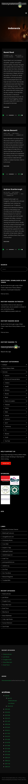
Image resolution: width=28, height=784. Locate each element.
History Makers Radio (8, 368)
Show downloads (6, 680)
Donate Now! (6, 463)
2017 (7, 733)
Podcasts (7, 404)
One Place (5, 569)
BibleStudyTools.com (8, 533)
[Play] (3, 115)
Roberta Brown (6, 594)
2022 (7, 718)
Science (7, 415)
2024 (7, 712)
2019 (7, 727)
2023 (7, 715)
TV (5, 430)
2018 (7, 730)
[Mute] (19, 115)
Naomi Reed (9, 52)
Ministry (7, 390)
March (10, 706)
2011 (7, 751)
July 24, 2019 (7, 192)
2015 (7, 739)
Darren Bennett (10, 130)
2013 (7, 745)
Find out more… (5, 294)
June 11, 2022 (7, 133)
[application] (14, 115)
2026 (7, 696)
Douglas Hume (6, 601)
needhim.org (5, 566)
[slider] (22, 116)
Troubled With (6, 580)
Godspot (4, 364)
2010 (7, 754)
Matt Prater (18, 55)
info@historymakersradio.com (12, 311)
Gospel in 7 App (6, 547)
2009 (7, 757)
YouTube (7, 441)
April (10, 698)
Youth (6, 437)
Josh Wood (5, 597)
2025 (7, 709)
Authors (7, 375)
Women (7, 434)
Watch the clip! (6, 352)
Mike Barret (5, 612)
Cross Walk (5, 544)
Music (6, 397)
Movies (7, 394)
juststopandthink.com (8, 562)
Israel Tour (5, 558)
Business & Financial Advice (12, 379)
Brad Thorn (5, 608)
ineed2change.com (7, 555)
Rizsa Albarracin (6, 605)
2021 (7, 721)
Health (7, 386)
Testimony (8, 426)
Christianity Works (7, 540)
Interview (4, 372)
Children (7, 383)
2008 (7, 760)
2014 (7, 742)
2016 (7, 736)
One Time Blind (6, 573)
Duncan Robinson (7, 623)
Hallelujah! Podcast (7, 551)
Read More (6, 107)
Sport (6, 423)
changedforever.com (8, 537)
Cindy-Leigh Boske (7, 619)
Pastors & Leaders (10, 401)
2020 (7, 724)
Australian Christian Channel (10, 529)
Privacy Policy (22, 777)
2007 (7, 763)
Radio (6, 412)
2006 (7, 766)
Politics (7, 408)
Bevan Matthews (7, 615)
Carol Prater (5, 626)
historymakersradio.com (11, 777)
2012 (7, 748)
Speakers (7, 419)
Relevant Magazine (7, 576)
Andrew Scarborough (13, 189)
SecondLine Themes (17, 779)
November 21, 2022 (8, 55)
